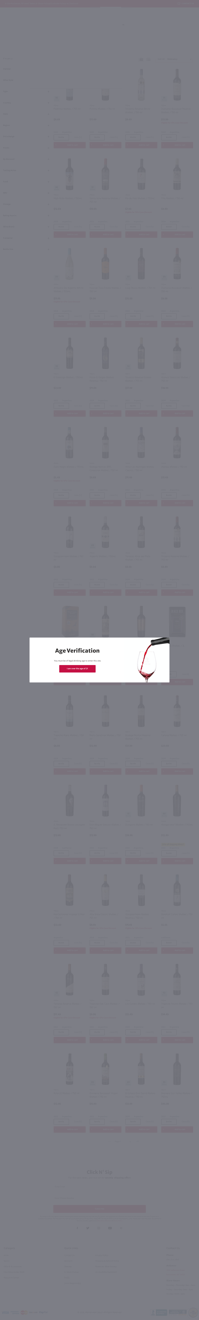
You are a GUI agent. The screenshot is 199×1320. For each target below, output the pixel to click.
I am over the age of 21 (77, 668)
